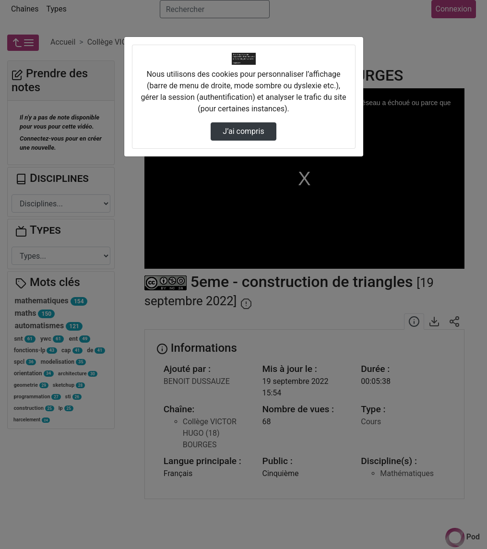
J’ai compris (243, 131)
